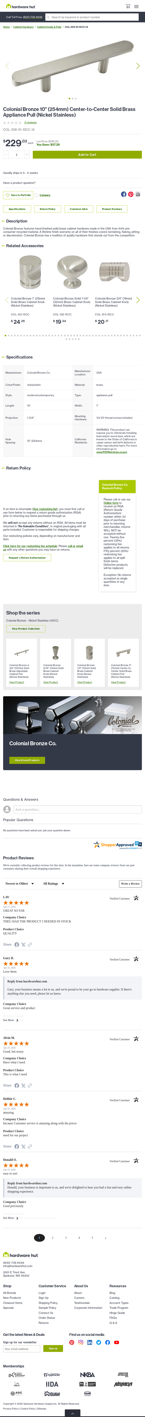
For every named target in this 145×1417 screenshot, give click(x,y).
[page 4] (79, 1238)
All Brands (9, 1293)
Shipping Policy (48, 1303)
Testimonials (82, 1303)
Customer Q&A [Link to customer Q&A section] (78, 209)
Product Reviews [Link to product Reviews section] (112, 209)
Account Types (118, 1303)
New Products (12, 1298)
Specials (8, 1308)
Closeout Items (12, 1303)
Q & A (113, 1323)
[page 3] (65, 1238)
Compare (42, 195)
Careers (79, 1298)
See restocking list (45, 509)
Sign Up (43, 1298)
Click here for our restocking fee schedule (30, 546)
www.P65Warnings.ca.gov (111, 452)
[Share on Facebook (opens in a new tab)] (16, 945)
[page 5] (92, 1238)
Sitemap (41, 1407)
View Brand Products (27, 760)
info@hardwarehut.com (17, 1266)
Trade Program (118, 1308)
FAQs (113, 1318)
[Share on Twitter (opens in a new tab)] (23, 944)
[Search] (92, 17)
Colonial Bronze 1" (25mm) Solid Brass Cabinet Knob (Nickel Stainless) (28, 302)
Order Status (47, 1318)
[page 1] (39, 1238)
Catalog (114, 1298)
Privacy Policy (11, 1407)
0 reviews (30, 122)
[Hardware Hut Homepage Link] (21, 6)
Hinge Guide (117, 1313)
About (78, 1293)
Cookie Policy (27, 1407)
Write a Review (130, 883)
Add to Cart (87, 155)
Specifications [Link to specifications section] (17, 209)
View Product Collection (26, 628)
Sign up (53, 1348)
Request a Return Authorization (27, 557)
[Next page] (105, 1238)
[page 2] (52, 1238)
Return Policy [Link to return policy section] (48, 209)
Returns (44, 1323)
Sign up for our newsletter (20, 1342)
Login (42, 1293)
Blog (112, 1293)
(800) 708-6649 (32, 17)
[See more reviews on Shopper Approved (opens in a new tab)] (30, 945)
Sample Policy (47, 1308)
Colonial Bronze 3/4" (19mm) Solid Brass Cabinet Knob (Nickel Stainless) (113, 302)
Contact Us (46, 1313)
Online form (111, 503)
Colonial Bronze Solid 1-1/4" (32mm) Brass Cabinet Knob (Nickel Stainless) (71, 302)
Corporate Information (88, 1308)
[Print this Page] (138, 194)
